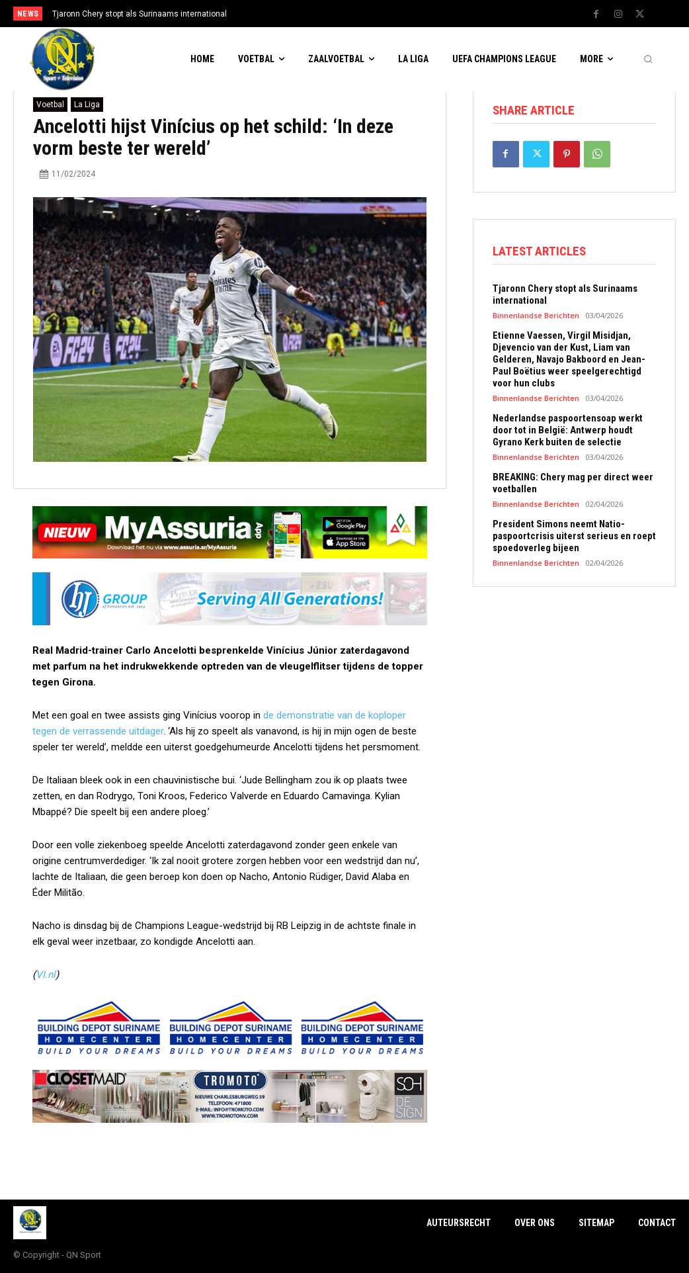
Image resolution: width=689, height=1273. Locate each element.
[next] (380, 13)
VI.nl (46, 975)
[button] (648, 59)
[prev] (359, 13)
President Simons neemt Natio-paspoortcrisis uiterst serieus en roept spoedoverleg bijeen (574, 536)
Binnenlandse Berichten (536, 315)
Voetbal (50, 104)
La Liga (87, 104)
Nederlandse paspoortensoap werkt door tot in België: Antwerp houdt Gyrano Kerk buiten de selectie (568, 430)
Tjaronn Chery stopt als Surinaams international (139, 14)
